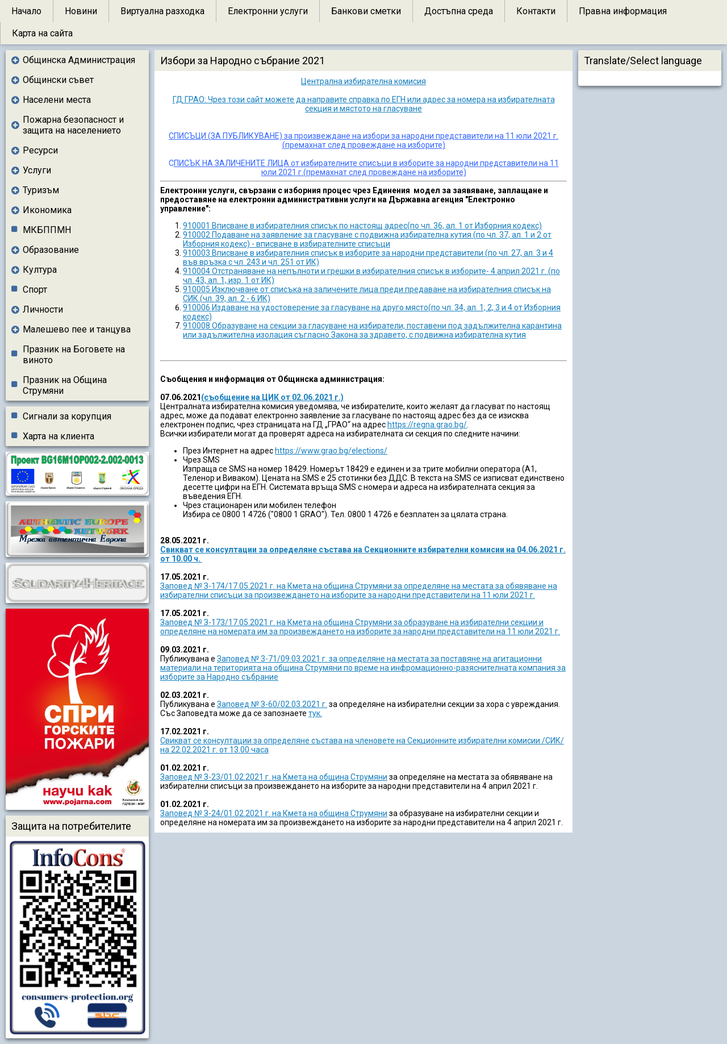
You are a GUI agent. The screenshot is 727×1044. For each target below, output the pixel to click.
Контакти (535, 11)
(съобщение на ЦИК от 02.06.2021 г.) (272, 397)
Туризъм (41, 190)
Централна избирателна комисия (363, 81)
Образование (51, 249)
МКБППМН (47, 229)
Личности (43, 309)
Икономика (47, 210)
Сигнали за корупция (67, 416)
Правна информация (623, 11)
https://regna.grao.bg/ (427, 424)
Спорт (35, 289)
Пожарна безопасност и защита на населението (73, 125)
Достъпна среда (458, 11)
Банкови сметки (366, 11)
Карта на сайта (42, 33)
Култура (40, 269)
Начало (26, 11)
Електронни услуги (268, 11)
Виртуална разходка (162, 11)
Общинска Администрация (79, 60)
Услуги (37, 170)
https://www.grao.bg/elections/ (331, 450)
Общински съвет (58, 79)
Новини (81, 11)
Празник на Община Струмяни (65, 385)
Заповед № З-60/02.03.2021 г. (272, 704)
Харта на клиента (58, 436)
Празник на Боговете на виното (74, 354)
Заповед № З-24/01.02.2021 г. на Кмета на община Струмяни (273, 813)
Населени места (57, 99)
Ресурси (40, 150)
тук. (315, 713)
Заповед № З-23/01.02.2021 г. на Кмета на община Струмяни (273, 776)
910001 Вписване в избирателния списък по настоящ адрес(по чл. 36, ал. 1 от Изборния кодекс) (362, 225)
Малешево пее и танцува (77, 329)
